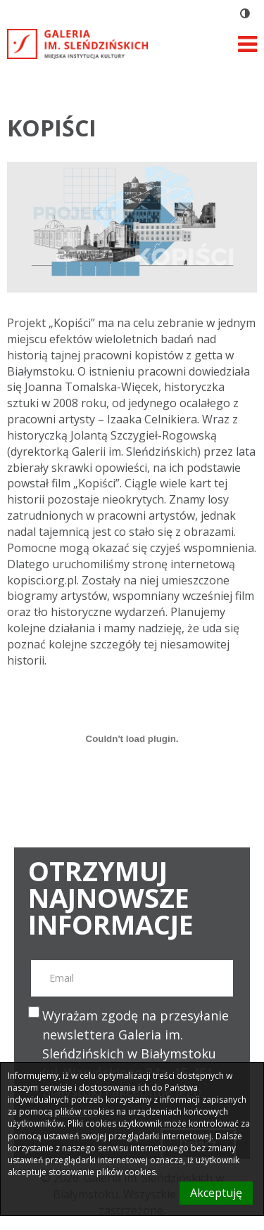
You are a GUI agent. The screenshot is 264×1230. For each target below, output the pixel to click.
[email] (132, 978)
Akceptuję (216, 1192)
